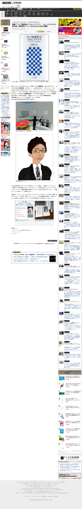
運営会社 (44, 496)
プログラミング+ (37, 10)
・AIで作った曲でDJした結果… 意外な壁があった (5, 104)
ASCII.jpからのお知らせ (64, 461)
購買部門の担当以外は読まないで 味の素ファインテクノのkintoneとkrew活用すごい (73, 208)
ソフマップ (20, 16)
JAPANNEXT (16, 16)
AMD (11, 13)
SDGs (42, 10)
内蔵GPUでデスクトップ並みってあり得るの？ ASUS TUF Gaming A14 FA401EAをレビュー (72, 181)
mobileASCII (45, 491)
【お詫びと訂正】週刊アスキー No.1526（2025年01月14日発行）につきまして (70, 470)
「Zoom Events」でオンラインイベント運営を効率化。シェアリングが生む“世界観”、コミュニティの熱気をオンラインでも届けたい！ (72, 282)
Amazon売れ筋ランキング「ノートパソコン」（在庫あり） (5, 22)
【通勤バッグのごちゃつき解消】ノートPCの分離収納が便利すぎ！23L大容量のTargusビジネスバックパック (72, 136)
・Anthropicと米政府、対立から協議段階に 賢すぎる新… (5, 96)
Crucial (34, 13)
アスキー (14, 233)
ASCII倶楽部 (77, 9)
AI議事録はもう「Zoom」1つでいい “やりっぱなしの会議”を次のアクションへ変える (72, 107)
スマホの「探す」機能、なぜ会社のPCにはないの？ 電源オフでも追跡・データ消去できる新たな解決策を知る (72, 190)
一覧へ (79, 461)
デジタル (17, 3)
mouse (11, 11)
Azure (20, 14)
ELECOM (7, 13)
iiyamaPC (15, 11)
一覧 (35, 31)
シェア (26, 31)
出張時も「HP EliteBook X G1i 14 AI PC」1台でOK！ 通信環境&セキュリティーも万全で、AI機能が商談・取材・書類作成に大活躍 (72, 247)
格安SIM (8, 10)
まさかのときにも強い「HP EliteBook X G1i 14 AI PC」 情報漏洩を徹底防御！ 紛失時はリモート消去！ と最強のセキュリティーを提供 (72, 259)
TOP (17, 482)
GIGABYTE (20, 13)
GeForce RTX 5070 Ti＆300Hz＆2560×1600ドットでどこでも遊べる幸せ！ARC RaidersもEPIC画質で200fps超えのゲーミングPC (72, 95)
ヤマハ (47, 14)
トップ (2, 8)
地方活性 (44, 10)
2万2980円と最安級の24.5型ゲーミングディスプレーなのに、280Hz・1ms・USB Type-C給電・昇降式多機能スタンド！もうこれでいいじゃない (72, 66)
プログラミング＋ (48, 489)
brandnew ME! (25, 16)
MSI (29, 11)
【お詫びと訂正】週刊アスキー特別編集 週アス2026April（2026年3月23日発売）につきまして (70, 464)
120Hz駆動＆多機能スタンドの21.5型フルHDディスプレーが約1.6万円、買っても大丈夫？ (72, 216)
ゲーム (58, 8)
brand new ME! (48, 486)
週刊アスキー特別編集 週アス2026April (6, 137)
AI (19, 482)
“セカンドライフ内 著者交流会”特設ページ (22, 230)
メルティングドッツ (17, 231)
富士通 (7, 11)
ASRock (29, 13)
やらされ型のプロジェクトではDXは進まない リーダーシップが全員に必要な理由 (72, 116)
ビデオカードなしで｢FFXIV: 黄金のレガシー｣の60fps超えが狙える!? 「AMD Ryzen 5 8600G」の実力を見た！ (72, 365)
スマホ (48, 8)
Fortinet (42, 14)
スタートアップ (53, 8)
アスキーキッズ (3, 10)
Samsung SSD (24, 488)
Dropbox (29, 14)
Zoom (52, 14)
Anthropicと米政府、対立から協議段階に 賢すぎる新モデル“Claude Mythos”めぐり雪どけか (39, 254)
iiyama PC (39, 483)
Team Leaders (41, 489)
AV (42, 8)
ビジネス (11, 8)
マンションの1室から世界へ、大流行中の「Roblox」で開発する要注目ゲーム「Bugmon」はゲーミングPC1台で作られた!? (72, 170)
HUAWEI (38, 13)
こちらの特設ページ (18, 191)
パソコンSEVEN (25, 11)
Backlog (38, 14)
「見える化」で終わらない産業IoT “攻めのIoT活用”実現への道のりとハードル (72, 75)
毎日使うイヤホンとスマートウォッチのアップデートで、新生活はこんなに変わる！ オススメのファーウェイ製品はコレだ (72, 327)
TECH (15, 8)
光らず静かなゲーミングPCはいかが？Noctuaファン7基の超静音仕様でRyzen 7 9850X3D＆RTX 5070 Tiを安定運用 (72, 337)
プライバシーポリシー (36, 496)
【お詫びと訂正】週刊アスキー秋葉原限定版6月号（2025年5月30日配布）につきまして (70, 467)
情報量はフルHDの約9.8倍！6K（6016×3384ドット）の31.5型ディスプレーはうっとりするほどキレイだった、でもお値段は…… (72, 125)
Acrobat (11, 14)
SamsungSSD (24, 13)
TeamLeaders (30, 10)
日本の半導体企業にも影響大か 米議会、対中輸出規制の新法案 (30, 256)
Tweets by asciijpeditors (63, 36)
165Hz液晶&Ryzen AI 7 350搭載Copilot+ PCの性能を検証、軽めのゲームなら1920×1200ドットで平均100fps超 (72, 47)
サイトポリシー (27, 496)
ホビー (34, 8)
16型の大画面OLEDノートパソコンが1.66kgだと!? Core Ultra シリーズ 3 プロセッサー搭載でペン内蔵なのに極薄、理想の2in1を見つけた (72, 307)
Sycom (20, 11)
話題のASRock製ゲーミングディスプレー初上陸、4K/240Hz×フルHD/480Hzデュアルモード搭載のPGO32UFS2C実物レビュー (72, 316)
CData (34, 14)
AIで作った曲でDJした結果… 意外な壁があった (26, 259)
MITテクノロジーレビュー (52, 491)
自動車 (30, 8)
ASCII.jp (6, 3)
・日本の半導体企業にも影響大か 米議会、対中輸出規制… (5, 100)
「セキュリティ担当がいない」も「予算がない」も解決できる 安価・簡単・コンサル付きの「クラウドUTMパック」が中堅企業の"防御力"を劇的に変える (72, 149)
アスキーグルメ (19, 10)
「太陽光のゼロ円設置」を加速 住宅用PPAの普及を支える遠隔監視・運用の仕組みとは (72, 271)
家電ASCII (13, 10)
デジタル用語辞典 (39, 491)
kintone (16, 14)
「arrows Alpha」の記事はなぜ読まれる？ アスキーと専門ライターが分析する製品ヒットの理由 (72, 198)
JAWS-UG (31, 485)
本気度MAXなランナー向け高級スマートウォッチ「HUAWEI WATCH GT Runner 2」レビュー (72, 349)
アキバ (44, 8)
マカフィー (7, 16)
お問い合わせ (49, 496)
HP (38, 11)
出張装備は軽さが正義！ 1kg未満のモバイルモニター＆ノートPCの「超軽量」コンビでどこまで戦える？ (72, 356)
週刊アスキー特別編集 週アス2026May (6, 120)
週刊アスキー (24, 10)
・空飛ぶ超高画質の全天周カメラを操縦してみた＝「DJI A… (5, 108)
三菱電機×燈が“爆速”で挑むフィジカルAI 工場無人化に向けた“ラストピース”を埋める (72, 160)
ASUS (34, 11)
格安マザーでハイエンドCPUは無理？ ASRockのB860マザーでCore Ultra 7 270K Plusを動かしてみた (72, 56)
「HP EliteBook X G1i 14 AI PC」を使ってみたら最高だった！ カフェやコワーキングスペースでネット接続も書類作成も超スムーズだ (72, 236)
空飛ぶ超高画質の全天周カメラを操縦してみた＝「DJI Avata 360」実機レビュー (35, 261)
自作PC (38, 8)
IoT (7, 8)
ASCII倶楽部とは (6, 115)
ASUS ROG (16, 13)
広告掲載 (55, 496)
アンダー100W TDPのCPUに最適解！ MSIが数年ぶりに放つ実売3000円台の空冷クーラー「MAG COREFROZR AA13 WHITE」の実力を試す (72, 294)
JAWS (7, 14)
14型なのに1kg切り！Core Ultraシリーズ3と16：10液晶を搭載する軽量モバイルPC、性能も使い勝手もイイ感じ (72, 84)
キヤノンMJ (11, 16)
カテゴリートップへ (52, 241)
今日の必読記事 (27, 491)
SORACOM (36, 488)
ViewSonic (43, 13)
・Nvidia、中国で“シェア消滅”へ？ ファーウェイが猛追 (5, 112)
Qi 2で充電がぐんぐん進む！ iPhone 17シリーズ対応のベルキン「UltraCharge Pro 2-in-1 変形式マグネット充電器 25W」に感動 (72, 225)
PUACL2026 (49, 10)
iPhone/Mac (25, 8)
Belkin (47, 13)
